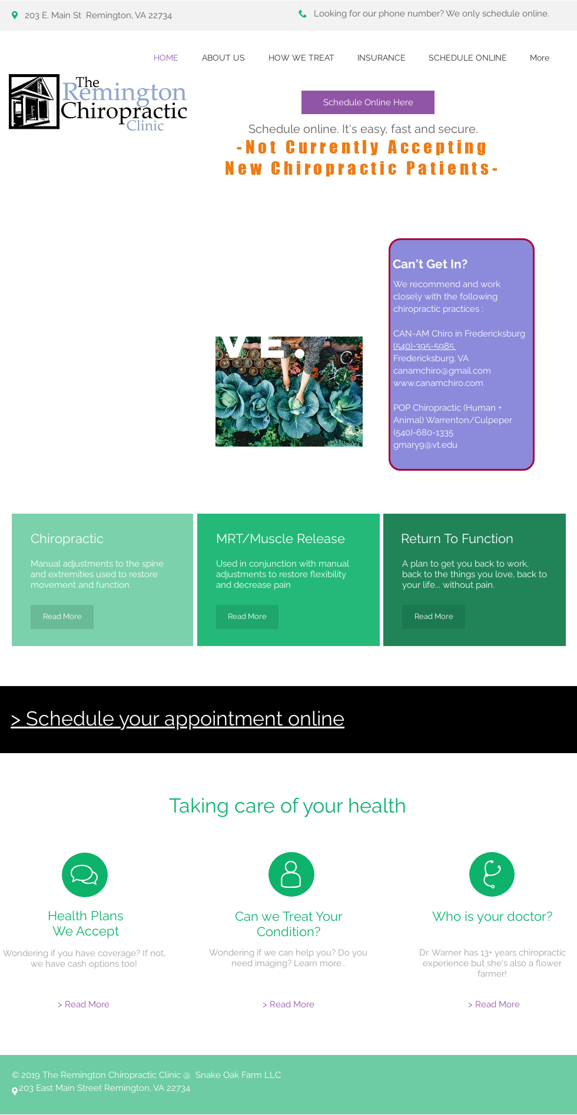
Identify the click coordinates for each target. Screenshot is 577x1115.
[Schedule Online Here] (368, 102)
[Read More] (62, 617)
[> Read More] (83, 1004)
